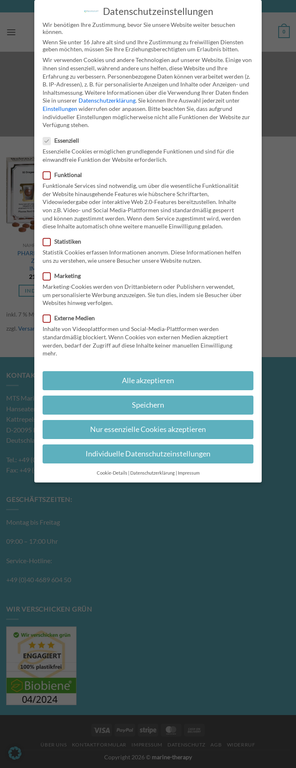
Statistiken (65, 241)
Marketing (65, 275)
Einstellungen (60, 108)
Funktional (66, 174)
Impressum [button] (189, 472)
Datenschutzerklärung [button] (152, 472)
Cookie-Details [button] (112, 472)
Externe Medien (72, 318)
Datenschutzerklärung (107, 100)
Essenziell (64, 140)
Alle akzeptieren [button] (148, 380)
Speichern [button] (148, 405)
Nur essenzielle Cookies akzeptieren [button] (148, 429)
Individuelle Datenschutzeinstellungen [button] (148, 453)
